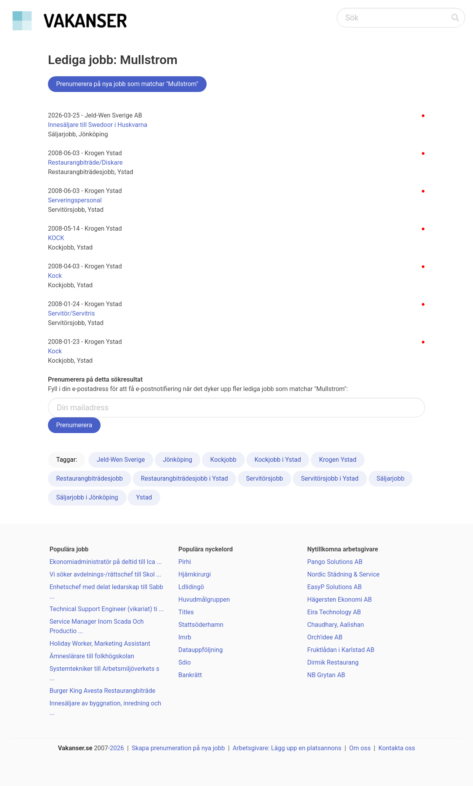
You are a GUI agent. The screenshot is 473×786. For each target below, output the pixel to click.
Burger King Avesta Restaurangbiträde (102, 690)
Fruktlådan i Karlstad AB (340, 650)
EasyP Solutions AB (334, 587)
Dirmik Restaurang (333, 662)
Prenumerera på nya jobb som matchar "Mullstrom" (127, 84)
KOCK (56, 238)
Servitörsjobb (264, 478)
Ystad (144, 497)
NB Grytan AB (326, 675)
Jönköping (177, 459)
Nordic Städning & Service (343, 574)
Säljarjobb (391, 478)
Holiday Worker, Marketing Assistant (100, 643)
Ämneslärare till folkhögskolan (92, 656)
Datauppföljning (200, 650)
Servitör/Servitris (71, 313)
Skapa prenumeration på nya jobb (178, 748)
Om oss (360, 748)
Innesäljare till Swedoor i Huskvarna (97, 125)
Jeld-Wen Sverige (121, 459)
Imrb (184, 637)
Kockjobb (223, 459)
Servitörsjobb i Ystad (329, 478)
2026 (117, 748)
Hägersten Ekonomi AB (339, 599)
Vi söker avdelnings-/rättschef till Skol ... (105, 574)
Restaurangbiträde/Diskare (85, 162)
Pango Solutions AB (335, 562)
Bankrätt (190, 675)
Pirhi (184, 562)
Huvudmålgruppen (204, 599)
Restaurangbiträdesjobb (89, 478)
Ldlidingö (191, 587)
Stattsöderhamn (201, 624)
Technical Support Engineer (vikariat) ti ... (107, 609)
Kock (55, 275)
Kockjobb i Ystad (278, 459)
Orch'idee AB (325, 637)
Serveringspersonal (75, 200)
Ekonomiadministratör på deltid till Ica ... (106, 562)
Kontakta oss (396, 748)
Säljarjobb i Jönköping (87, 497)
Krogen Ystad (337, 459)
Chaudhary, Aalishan (335, 624)
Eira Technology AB (334, 612)
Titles (186, 612)
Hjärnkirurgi (194, 574)
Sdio (184, 662)
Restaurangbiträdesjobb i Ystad (184, 478)
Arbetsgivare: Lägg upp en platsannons (287, 748)
